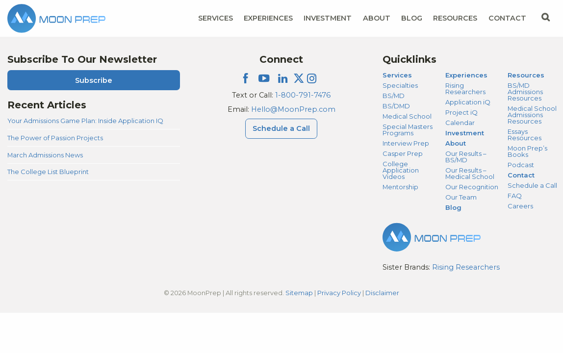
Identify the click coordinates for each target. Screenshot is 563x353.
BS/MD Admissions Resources (525, 91)
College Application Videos (401, 170)
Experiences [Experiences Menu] (268, 18)
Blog (411, 18)
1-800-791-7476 (303, 95)
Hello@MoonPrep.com (293, 109)
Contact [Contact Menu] (507, 18)
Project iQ (461, 112)
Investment (328, 18)
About (455, 143)
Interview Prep (406, 143)
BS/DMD (396, 106)
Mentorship (400, 187)
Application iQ (467, 102)
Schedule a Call (532, 185)
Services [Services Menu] (215, 18)
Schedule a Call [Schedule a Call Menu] (281, 128)
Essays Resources (524, 134)
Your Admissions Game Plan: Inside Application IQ (85, 121)
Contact (521, 175)
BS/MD (394, 96)
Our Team (461, 197)
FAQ (515, 196)
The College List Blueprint (48, 172)
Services (397, 75)
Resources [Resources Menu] (455, 18)
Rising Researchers (465, 88)
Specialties (400, 85)
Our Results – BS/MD (465, 157)
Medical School (407, 116)
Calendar (460, 122)
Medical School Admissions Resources (532, 114)
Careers (520, 206)
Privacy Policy (339, 293)
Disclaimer (382, 293)
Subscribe (93, 80)
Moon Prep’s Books (527, 151)
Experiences (466, 75)
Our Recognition (471, 187)
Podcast (521, 165)
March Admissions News (45, 155)
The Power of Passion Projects (55, 138)
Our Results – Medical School (469, 173)
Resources (526, 75)
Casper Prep (403, 153)
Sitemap (299, 293)
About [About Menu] (376, 18)
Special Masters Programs (408, 130)
